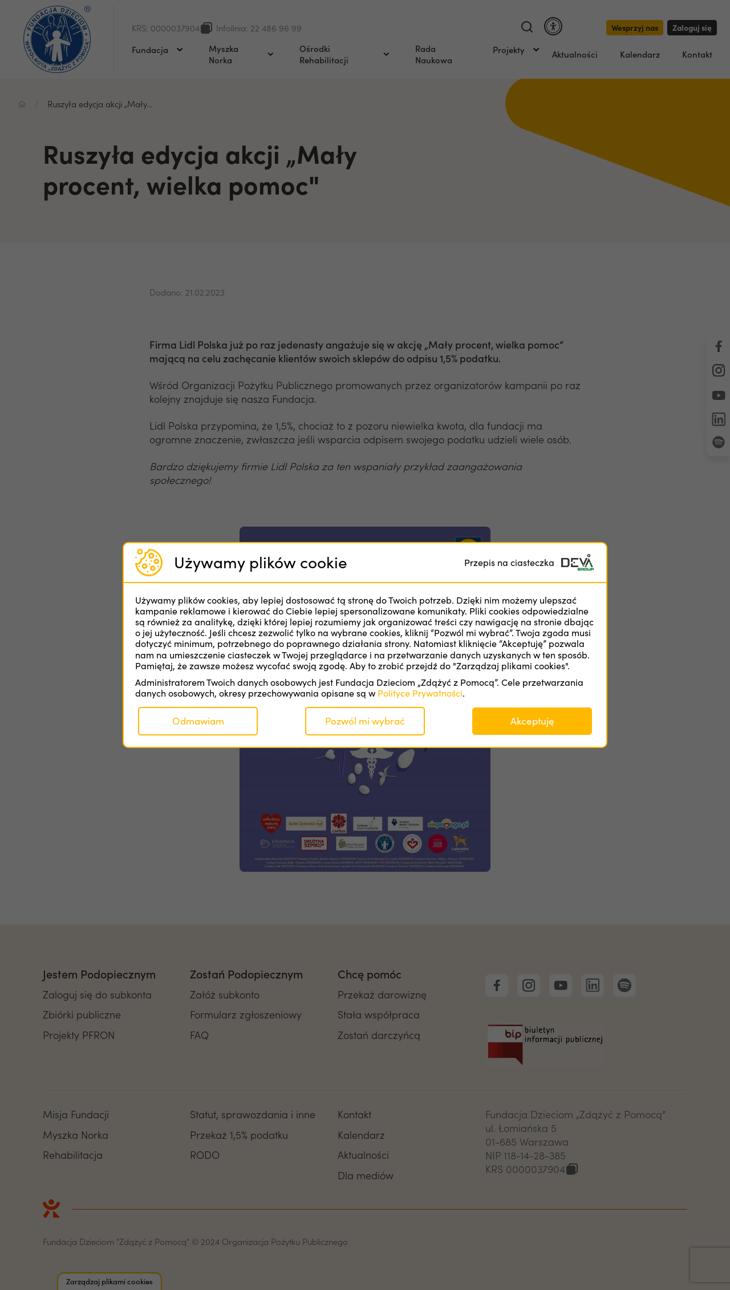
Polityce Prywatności (420, 693)
